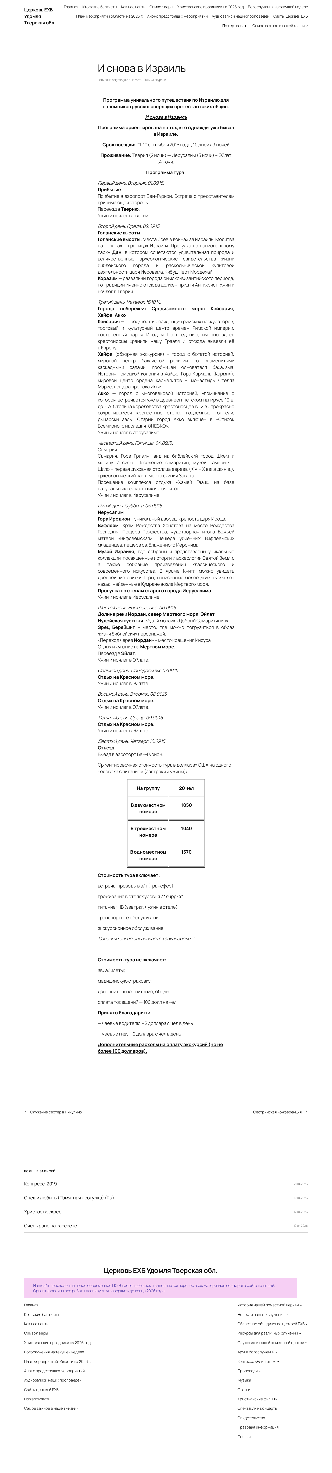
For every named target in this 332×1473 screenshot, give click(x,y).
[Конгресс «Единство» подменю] (278, 1361)
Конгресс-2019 (40, 1183)
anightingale (120, 80)
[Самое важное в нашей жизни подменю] (307, 26)
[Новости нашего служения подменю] (286, 1314)
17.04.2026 (301, 1198)
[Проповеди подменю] (260, 1371)
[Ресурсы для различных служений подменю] (300, 1333)
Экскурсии (158, 80)
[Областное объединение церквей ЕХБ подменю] (307, 1324)
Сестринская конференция (277, 1111)
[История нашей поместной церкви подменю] (301, 1305)
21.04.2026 (301, 1184)
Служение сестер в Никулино (56, 1111)
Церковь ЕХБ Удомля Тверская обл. (39, 16)
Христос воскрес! (43, 1211)
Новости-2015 (140, 80)
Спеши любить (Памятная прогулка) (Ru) (69, 1197)
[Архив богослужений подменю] (276, 1352)
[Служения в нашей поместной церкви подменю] (306, 1342)
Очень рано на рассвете (50, 1225)
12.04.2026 (301, 1212)
